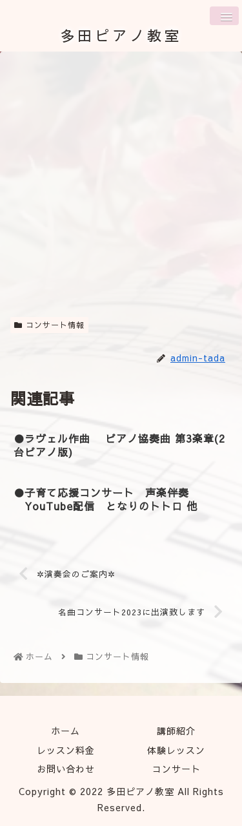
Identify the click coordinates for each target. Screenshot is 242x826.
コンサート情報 (49, 325)
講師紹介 (176, 730)
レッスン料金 (66, 750)
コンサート (176, 768)
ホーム (65, 730)
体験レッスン (176, 750)
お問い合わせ (66, 768)
